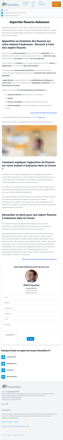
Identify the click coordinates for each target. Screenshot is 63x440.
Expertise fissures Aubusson (11, 15)
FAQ (27, 426)
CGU (15, 335)
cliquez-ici (41, 117)
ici (18, 418)
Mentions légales (7, 422)
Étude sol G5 (33, 4)
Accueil (5, 10)
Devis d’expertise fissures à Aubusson (44, 113)
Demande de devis (57, 4)
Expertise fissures (26, 3)
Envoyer (30, 339)
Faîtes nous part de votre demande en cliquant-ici (39, 259)
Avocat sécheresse (42, 3)
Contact (16, 422)
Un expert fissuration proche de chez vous (15, 13)
